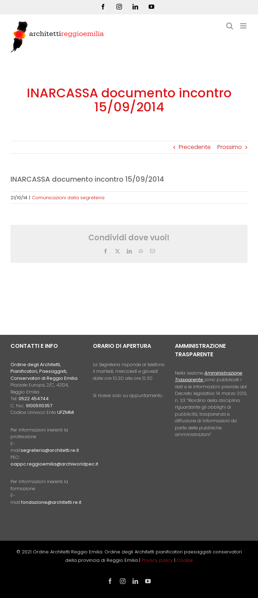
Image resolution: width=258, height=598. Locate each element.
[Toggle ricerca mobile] (229, 26)
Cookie (185, 560)
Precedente (195, 147)
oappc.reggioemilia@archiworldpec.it (54, 464)
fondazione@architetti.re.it (51, 502)
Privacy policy (158, 560)
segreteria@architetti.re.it (50, 450)
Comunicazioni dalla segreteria (68, 197)
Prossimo (229, 147)
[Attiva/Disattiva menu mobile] (243, 26)
